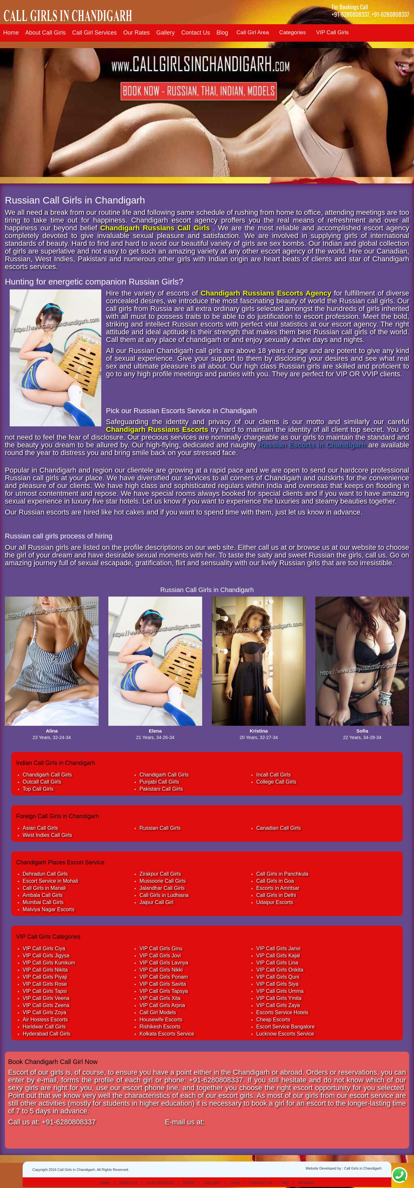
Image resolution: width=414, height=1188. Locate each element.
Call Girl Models (157, 1012)
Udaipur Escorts (274, 902)
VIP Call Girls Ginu (160, 948)
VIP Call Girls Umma (279, 991)
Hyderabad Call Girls (47, 1034)
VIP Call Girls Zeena (46, 1005)
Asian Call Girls (40, 828)
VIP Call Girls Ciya (44, 948)
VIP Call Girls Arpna (162, 1005)
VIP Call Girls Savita (162, 984)
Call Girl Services (94, 32)
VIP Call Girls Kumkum (49, 962)
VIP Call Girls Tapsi (45, 991)
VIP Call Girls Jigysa (46, 955)
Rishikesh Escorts (159, 1026)
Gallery (165, 32)
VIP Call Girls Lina (277, 962)
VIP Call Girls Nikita (45, 970)
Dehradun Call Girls (45, 874)
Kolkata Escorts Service (166, 1034)
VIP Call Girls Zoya (44, 1012)
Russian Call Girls (159, 828)
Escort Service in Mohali (50, 881)
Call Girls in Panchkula (282, 874)
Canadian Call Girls (278, 828)
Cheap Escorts (273, 1019)
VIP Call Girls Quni (277, 977)
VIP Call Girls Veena (46, 998)
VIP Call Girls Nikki (161, 970)
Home (11, 32)
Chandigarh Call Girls (47, 774)
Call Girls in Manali (44, 888)
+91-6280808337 (350, 14)
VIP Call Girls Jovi (160, 955)
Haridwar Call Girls (44, 1026)
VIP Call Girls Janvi (278, 948)
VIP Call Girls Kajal (278, 955)
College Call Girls (276, 782)
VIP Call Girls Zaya (278, 1005)
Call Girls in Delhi (276, 895)
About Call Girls (45, 32)
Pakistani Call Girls (161, 789)
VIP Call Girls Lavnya (163, 962)
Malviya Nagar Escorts (48, 909)
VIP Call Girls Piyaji (45, 977)
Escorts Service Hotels (282, 1012)
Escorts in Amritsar (277, 888)
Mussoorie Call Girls (162, 881)
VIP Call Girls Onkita (279, 970)
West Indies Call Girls (47, 835)
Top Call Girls (38, 789)
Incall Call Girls (273, 774)
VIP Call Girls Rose (45, 984)
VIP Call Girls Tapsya (163, 991)
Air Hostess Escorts (45, 1019)
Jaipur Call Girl (156, 902)
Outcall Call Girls (42, 782)
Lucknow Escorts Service (285, 1034)
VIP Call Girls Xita (159, 998)
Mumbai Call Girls (43, 902)
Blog (222, 32)
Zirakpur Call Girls (160, 874)
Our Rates (136, 32)
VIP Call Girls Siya (277, 984)
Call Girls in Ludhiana (164, 895)
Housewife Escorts (160, 1019)
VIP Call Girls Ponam (163, 977)
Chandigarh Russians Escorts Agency (266, 293)
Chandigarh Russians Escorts (157, 429)
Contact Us (195, 32)
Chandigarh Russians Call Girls (155, 228)
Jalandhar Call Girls (162, 888)
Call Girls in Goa (275, 881)
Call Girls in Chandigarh (363, 1168)
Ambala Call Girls (43, 895)
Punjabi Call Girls (159, 782)
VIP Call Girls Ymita (278, 998)
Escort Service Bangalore (285, 1026)
